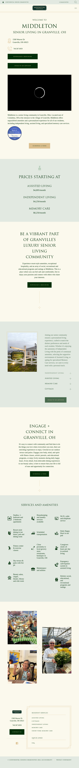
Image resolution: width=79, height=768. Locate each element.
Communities (63, 2)
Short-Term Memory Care (42, 731)
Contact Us (17, 732)
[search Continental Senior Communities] (75, 2)
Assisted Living (52, 378)
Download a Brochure (22, 56)
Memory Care (51, 383)
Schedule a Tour (39, 146)
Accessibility (47, 760)
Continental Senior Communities (17, 2)
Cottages (49, 388)
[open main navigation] (76, 8)
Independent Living (40, 724)
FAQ (33, 743)
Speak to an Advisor (22, 66)
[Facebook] (17, 743)
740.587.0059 (18, 49)
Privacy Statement (63, 760)
